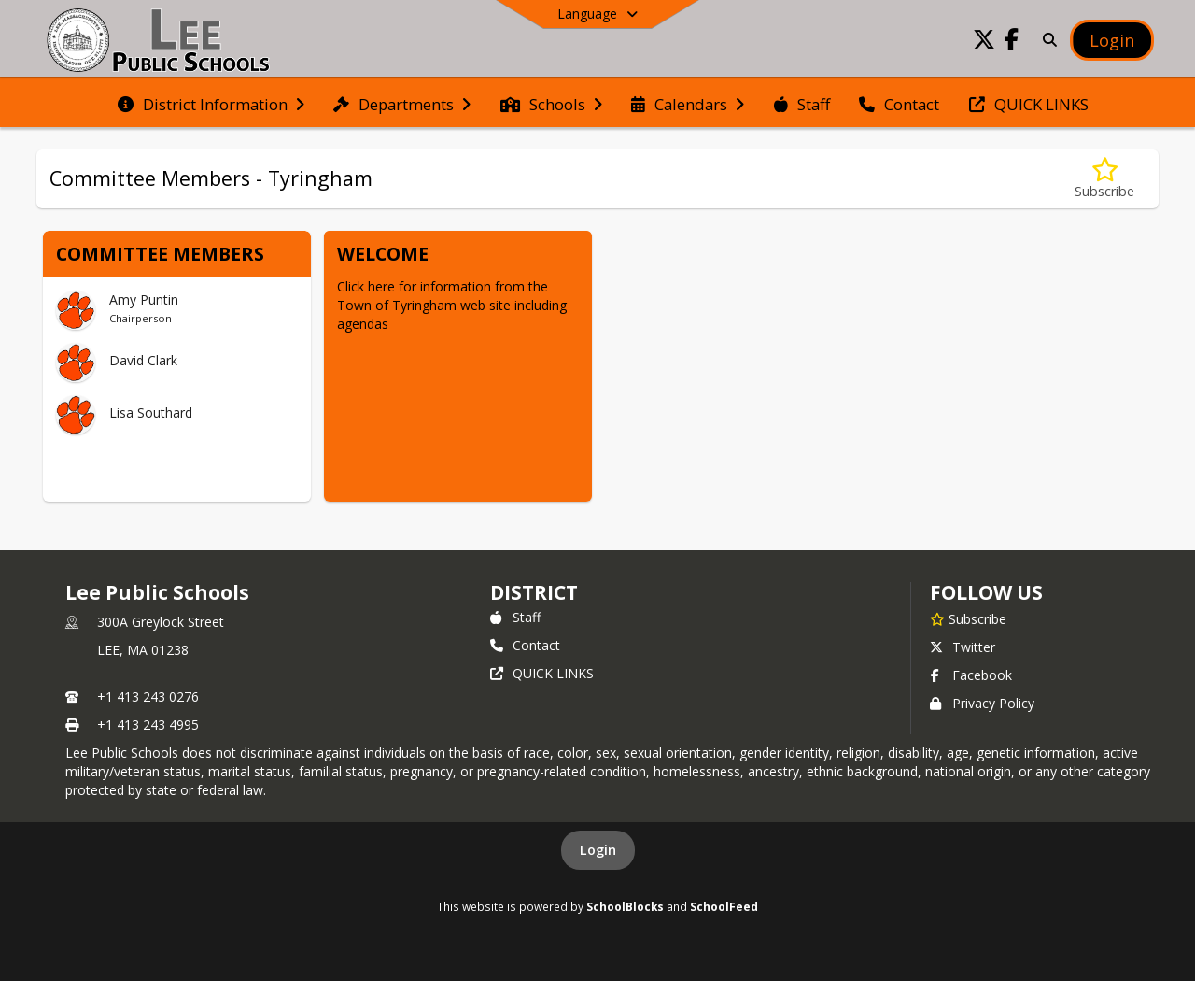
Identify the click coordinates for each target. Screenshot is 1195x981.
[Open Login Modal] (1112, 40)
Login (598, 850)
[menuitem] (211, 102)
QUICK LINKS (542, 673)
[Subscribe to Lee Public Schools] (968, 618)
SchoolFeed (724, 906)
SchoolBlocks (625, 906)
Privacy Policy (982, 703)
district (534, 592)
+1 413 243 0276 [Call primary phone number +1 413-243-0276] (148, 696)
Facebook (971, 675)
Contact (525, 645)
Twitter (962, 647)
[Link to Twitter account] (984, 42)
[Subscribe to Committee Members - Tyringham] (1104, 179)
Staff (515, 617)
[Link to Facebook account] (1012, 42)
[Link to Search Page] (1046, 40)
